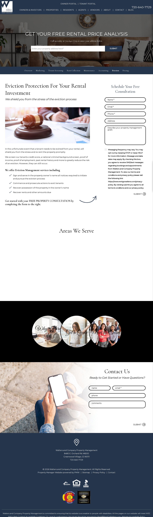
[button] (48, 331)
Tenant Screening (55, 70)
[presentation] (130, 416)
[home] (7, 7)
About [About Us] (107, 10)
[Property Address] (68, 48)
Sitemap (86, 472)
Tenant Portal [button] (87, 4)
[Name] (125, 99)
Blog (131, 10)
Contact (119, 10)
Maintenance (89, 70)
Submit (113, 48)
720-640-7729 (141, 7)
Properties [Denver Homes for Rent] (52, 10)
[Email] (125, 106)
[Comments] (125, 135)
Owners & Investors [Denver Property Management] (30, 10)
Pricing (126, 70)
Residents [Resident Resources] (68, 10)
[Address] (125, 121)
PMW (76, 472)
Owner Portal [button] (68, 4)
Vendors (95, 10)
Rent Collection (73, 70)
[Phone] (125, 113)
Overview (28, 70)
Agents (82, 10)
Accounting (103, 70)
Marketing (40, 70)
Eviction (115, 70)
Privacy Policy (99, 472)
